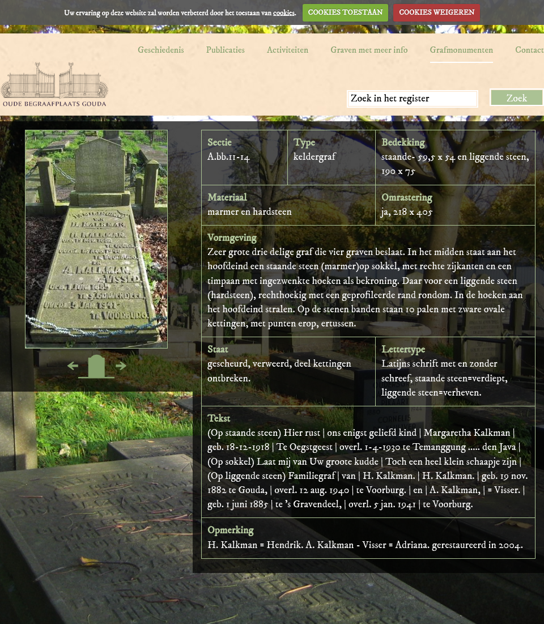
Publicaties (225, 50)
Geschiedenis (161, 50)
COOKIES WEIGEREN (436, 12)
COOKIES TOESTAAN (345, 12)
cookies (284, 12)
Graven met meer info (368, 50)
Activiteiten (287, 50)
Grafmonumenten (462, 50)
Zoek (517, 98)
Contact (529, 50)
